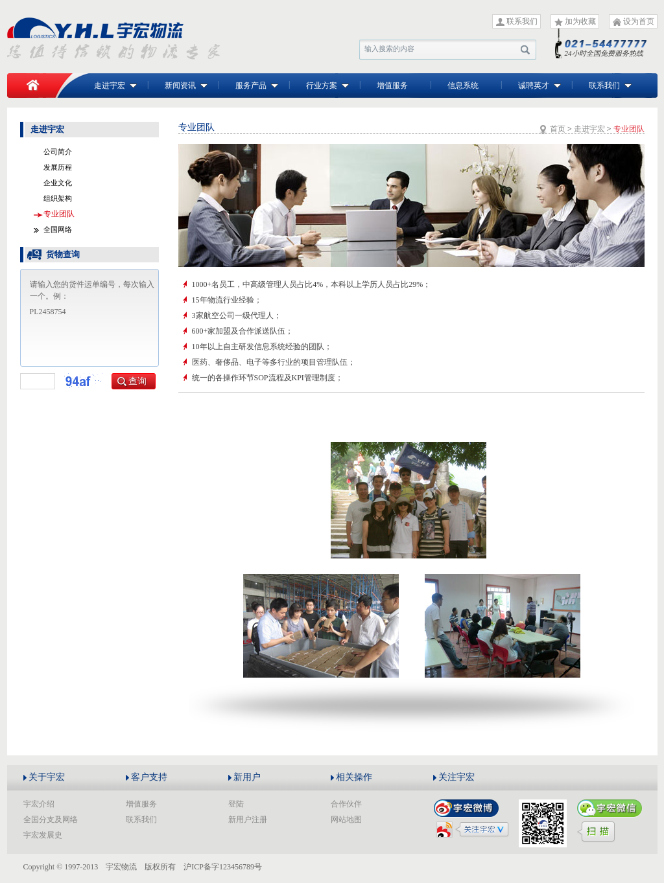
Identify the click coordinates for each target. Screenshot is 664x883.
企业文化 (57, 183)
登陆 (236, 803)
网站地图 (346, 819)
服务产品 (256, 85)
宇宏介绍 (38, 803)
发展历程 (57, 167)
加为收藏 (580, 21)
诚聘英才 (539, 85)
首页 (557, 128)
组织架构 (57, 198)
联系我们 (522, 21)
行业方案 (327, 85)
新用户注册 (247, 819)
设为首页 (638, 21)
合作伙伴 (346, 803)
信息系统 (463, 85)
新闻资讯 (186, 85)
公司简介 (57, 151)
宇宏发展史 (42, 835)
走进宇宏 (115, 85)
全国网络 (57, 229)
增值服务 (392, 85)
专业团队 (59, 213)
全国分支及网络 (50, 819)
